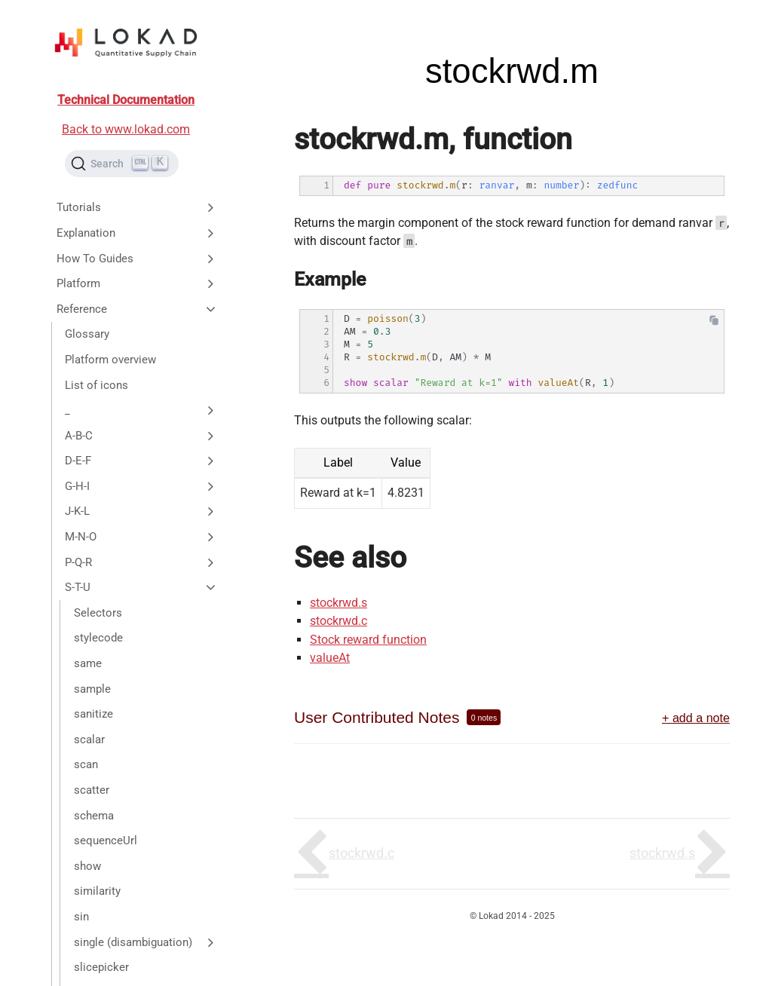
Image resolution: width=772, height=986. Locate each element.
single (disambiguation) (146, 942)
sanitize (93, 714)
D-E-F (141, 460)
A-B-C (141, 435)
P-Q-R (141, 562)
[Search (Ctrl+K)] (122, 163)
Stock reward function (368, 639)
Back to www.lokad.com (126, 129)
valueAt (330, 658)
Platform (137, 283)
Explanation (137, 232)
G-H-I (141, 486)
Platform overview (110, 359)
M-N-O (141, 536)
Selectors (98, 613)
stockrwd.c (338, 621)
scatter (91, 790)
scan (86, 764)
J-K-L (141, 511)
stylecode (98, 638)
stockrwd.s (338, 603)
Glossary (87, 334)
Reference (137, 309)
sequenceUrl (105, 840)
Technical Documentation (126, 100)
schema (94, 815)
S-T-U (141, 587)
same (88, 663)
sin (81, 916)
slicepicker (101, 967)
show (87, 866)
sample (92, 689)
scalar (89, 739)
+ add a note (696, 717)
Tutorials (137, 207)
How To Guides (137, 258)
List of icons (96, 385)
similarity (97, 891)
